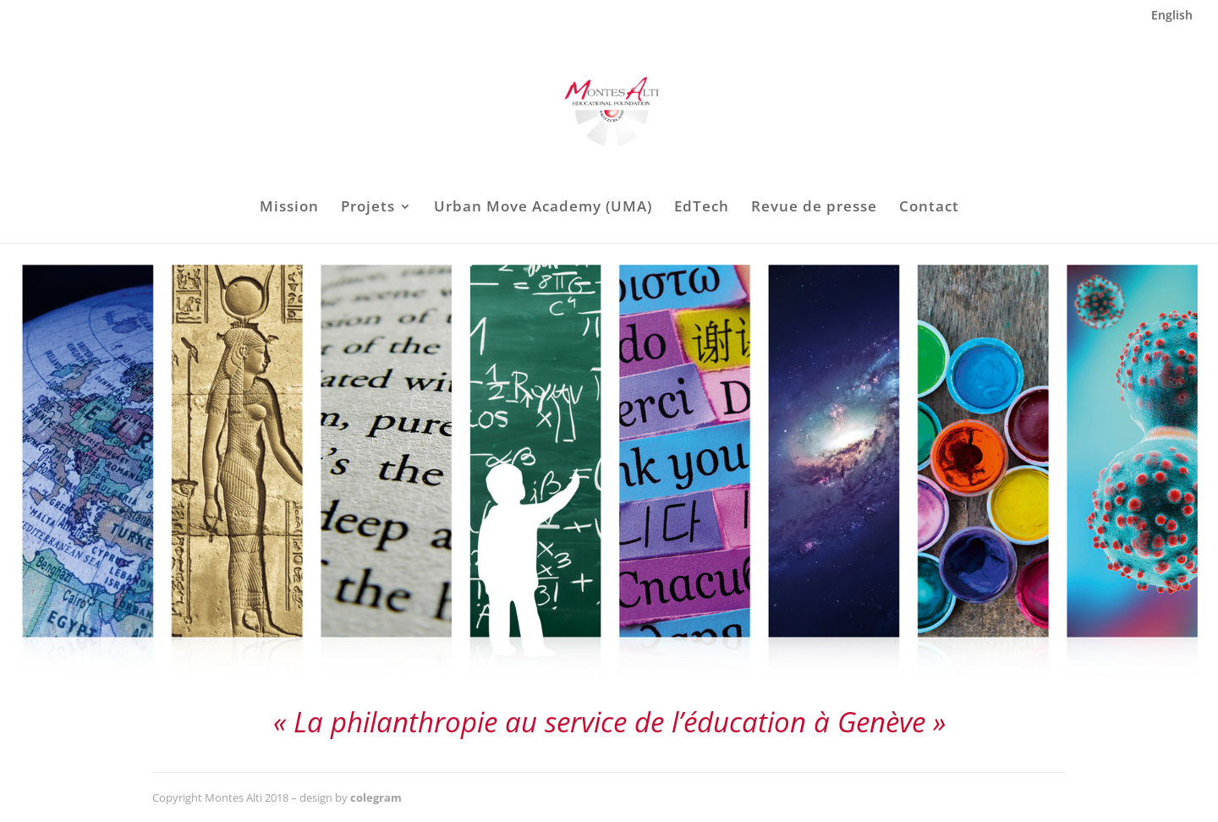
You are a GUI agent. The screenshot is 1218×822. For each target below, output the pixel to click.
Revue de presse (814, 208)
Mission (289, 208)
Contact (929, 208)
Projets (368, 208)
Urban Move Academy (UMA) (543, 208)
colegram (376, 797)
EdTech (701, 208)
